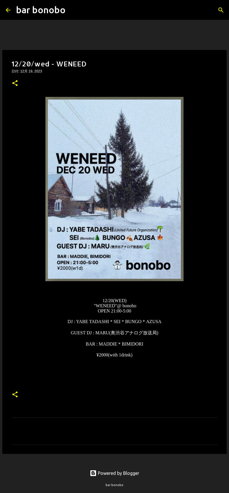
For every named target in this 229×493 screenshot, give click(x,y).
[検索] (73, 10)
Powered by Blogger (114, 473)
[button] (15, 84)
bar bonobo (41, 10)
